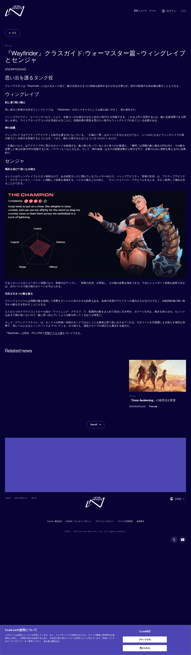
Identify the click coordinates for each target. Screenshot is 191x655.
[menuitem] (179, 499)
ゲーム (152, 11)
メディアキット (20, 498)
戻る (14, 33)
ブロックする (145, 639)
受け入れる (145, 648)
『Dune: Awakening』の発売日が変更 (152, 400)
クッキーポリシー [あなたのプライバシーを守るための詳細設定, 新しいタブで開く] (52, 641)
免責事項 (140, 521)
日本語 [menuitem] (178, 498)
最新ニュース (140, 11)
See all (94, 425)
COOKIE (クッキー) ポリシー (79, 521)
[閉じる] (186, 639)
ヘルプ (8, 498)
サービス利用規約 (125, 521)
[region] (95, 640)
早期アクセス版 (54, 333)
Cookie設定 (144, 631)
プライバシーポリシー (105, 521)
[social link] (174, 539)
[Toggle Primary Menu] (183, 11)
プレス (34, 498)
